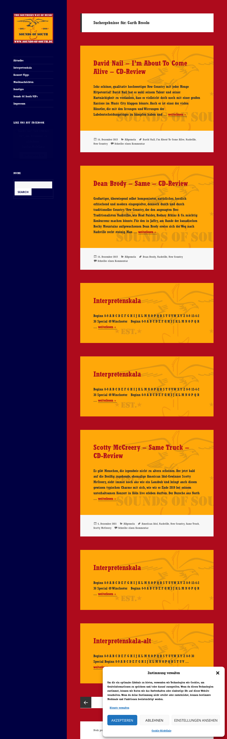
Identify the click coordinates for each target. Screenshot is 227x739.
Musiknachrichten (23, 82)
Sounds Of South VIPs (25, 96)
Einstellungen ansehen (195, 720)
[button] (217, 673)
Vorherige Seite (85, 702)
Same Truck (192, 523)
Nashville (191, 139)
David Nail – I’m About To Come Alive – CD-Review (140, 67)
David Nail (149, 139)
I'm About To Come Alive (170, 139)
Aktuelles (18, 60)
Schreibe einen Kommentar (130, 143)
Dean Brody (149, 256)
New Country (100, 143)
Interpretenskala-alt (122, 641)
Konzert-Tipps (21, 74)
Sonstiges (18, 89)
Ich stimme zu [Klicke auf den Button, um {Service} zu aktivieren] (33, 155)
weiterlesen (175, 114)
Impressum (19, 103)
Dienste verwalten (119, 707)
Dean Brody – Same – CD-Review (140, 183)
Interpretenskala (22, 67)
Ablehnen (154, 720)
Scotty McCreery (102, 528)
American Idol (150, 523)
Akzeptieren (122, 720)
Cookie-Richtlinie (161, 730)
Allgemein (130, 139)
